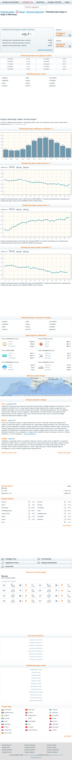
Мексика (7, 724)
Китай (54, 718)
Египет (30, 712)
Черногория (32, 730)
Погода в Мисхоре (35, 12)
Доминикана (8, 712)
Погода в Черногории (53, 749)
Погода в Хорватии (29, 749)
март (4, 83)
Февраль (5, 324)
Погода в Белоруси (52, 752)
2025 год (11, 167)
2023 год (25, 167)
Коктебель (40, 507)
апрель (5, 86)
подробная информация (45, 50)
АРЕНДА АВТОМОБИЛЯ (49, 562)
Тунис (6, 727)
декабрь (53, 86)
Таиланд (55, 724)
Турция (30, 727)
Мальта (54, 721)
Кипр (30, 718)
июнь (28, 80)
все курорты (67, 525)
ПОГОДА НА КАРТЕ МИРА (10, 2)
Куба (6, 721)
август (28, 86)
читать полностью (30, 434)
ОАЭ (29, 724)
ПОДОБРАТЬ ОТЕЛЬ (11, 562)
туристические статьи (56, 755)
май (27, 78)
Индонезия (32, 715)
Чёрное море (36, 672)
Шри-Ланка (8, 733)
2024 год (18, 167)
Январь (5, 321)
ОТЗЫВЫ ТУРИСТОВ (54, 2)
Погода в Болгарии (29, 747)
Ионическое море (36, 695)
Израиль (55, 712)
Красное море (35, 675)
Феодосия (40, 516)
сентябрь (53, 78)
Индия (6, 715)
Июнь (28, 324)
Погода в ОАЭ (6, 747)
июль (28, 83)
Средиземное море (36, 669)
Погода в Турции (51, 745)
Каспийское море (36, 686)
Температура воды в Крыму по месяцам (36, 317)
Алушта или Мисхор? (36, 645)
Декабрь (53, 329)
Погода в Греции (51, 747)
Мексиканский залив (36, 700)
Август (28, 329)
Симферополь (42, 513)
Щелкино (40, 519)
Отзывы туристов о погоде (36, 400)
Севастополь (6, 513)
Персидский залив (36, 697)
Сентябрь (53, 321)
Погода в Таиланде (29, 745)
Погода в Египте (6, 745)
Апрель (5, 329)
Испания (55, 715)
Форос (4, 519)
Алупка (4, 502)
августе (13, 124)
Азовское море (36, 678)
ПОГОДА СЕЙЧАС (7, 486)
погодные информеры (30, 755)
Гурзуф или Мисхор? (36, 640)
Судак (3, 516)
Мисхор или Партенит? (36, 651)
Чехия (54, 730)
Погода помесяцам (60, 45)
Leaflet (14, 395)
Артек (3, 505)
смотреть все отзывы (64, 452)
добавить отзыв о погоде (9, 452)
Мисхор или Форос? (36, 656)
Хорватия (7, 730)
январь (5, 78)
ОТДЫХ (67, 2)
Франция (55, 727)
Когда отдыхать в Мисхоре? (36, 335)
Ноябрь (52, 327)
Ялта (3, 522)
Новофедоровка (7, 510)
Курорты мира (7, 12)
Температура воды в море (36, 74)
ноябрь (52, 83)
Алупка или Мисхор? (36, 648)
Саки (39, 510)
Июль (28, 327)
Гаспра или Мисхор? (36, 659)
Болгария (7, 709)
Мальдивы (31, 721)
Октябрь (53, 324)
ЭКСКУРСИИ (40, 2)
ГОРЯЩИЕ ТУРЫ (27, 2)
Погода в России (6, 752)
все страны (67, 736)
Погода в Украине (29, 752)
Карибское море (36, 683)
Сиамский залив (36, 689)
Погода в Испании (7, 749)
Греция (54, 709)
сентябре (23, 124)
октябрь (53, 80)
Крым (22, 12)
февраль (5, 80)
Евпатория (5, 507)
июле (17, 124)
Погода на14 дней (60, 34)
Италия (6, 718)
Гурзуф (39, 505)
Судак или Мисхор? (36, 642)
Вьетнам (31, 709)
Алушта (39, 502)
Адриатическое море (36, 692)
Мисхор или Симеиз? (36, 654)
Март (4, 327)
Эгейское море (36, 681)
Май (27, 321)
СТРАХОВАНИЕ (46, 559)
